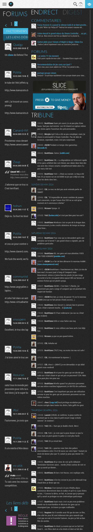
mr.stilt (17, 466)
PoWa (17, 72)
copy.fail (53, 402)
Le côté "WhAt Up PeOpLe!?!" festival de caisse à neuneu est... (60, 27)
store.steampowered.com (48, 264)
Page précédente (6, 26)
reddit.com (64, 153)
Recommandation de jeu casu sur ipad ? (54, 64)
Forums (39, 51)
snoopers (19, 319)
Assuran (18, 375)
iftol (15, 410)
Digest (72, 12)
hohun (17, 206)
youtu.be (67, 307)
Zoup (16, 162)
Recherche (75, 4)
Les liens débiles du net (25, 37)
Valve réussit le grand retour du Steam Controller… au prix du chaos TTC (62, 33)
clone (10, 54)
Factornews (16, 31)
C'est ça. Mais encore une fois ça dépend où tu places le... (58, 36)
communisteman (24, 276)
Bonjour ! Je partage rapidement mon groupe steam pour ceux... (61, 75)
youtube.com (59, 256)
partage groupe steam (46, 73)
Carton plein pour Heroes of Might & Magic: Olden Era (60, 42)
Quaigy (18, 45)
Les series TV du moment (48, 56)
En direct (44, 12)
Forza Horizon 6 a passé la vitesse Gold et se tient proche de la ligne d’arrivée (62, 25)
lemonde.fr (42, 147)
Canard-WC (21, 130)
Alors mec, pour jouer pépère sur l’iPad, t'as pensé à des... (58, 67)
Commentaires (46, 20)
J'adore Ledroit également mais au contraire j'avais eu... (58, 44)
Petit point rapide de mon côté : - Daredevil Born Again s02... (60, 58)
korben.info (53, 215)
